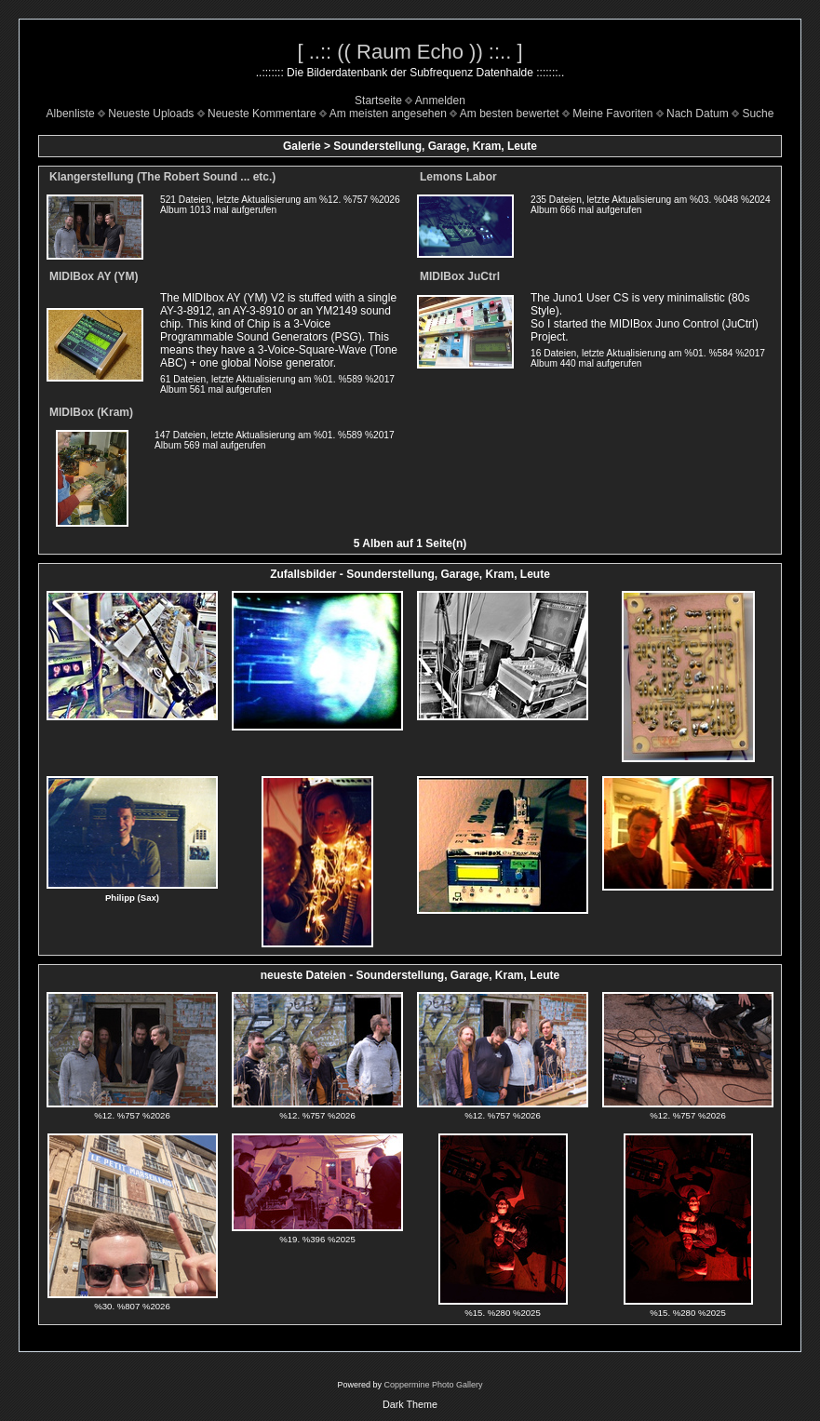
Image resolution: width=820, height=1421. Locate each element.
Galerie (302, 146)
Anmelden (440, 100)
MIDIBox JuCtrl (460, 276)
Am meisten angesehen (388, 113)
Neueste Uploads (151, 113)
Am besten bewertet (509, 113)
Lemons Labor (458, 176)
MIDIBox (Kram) (91, 412)
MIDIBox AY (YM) (94, 276)
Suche (757, 113)
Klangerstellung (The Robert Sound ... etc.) (162, 176)
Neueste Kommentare (262, 113)
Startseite (378, 100)
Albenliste (71, 113)
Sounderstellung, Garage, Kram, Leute (435, 146)
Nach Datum (697, 113)
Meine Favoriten (612, 113)
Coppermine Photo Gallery (432, 1384)
